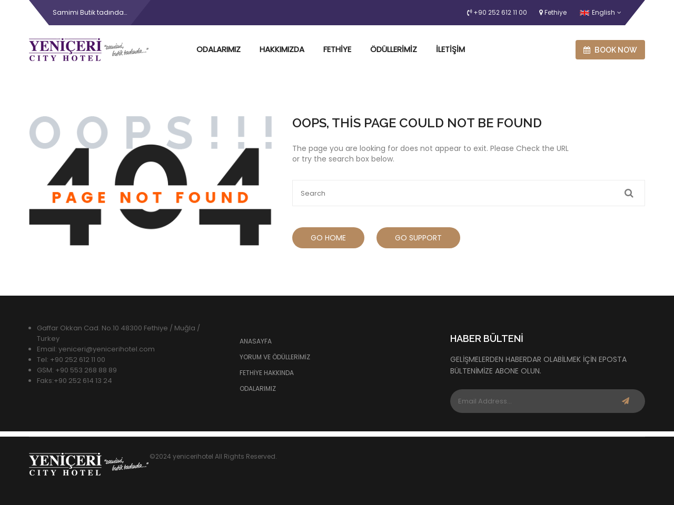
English (597, 12)
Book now (610, 50)
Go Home (328, 238)
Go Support (418, 238)
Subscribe (625, 401)
